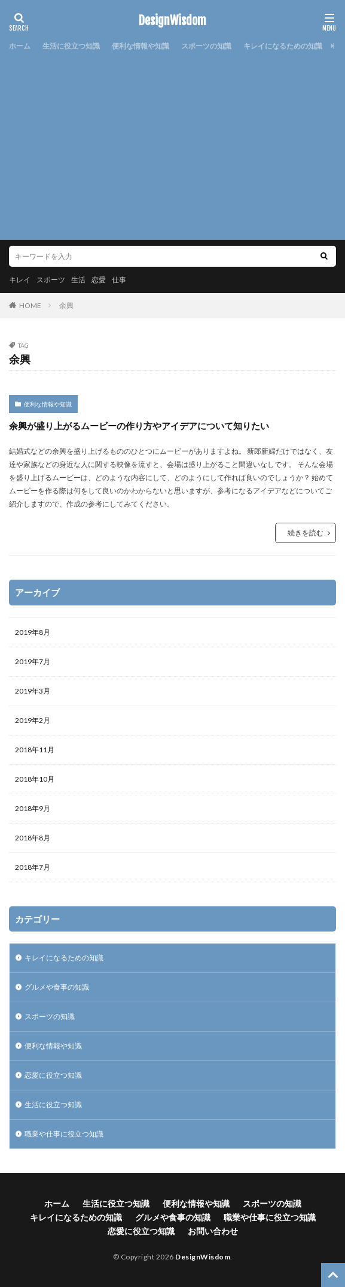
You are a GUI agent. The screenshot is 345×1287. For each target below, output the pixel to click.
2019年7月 (32, 661)
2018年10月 (34, 778)
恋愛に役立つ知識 (53, 1075)
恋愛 (98, 279)
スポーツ (50, 279)
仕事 (119, 279)
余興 (66, 305)
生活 (78, 279)
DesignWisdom (172, 21)
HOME (30, 305)
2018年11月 (34, 749)
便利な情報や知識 (140, 45)
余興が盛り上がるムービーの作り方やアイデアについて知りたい (139, 425)
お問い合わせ (213, 1231)
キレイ (19, 279)
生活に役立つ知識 (71, 45)
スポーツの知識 (206, 45)
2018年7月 (32, 867)
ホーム (19, 45)
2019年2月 (32, 720)
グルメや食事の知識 (57, 986)
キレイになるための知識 (282, 45)
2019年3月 (32, 690)
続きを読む (305, 532)
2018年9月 (32, 808)
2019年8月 (32, 632)
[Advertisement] (172, 144)
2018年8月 (32, 837)
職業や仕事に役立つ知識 (64, 1133)
